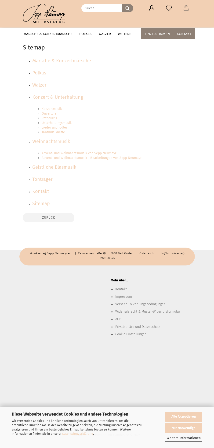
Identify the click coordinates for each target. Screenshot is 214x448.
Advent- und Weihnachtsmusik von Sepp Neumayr (79, 153)
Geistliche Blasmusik (54, 167)
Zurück (48, 218)
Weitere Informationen (184, 438)
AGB (118, 319)
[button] (151, 8)
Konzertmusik (52, 109)
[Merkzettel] (169, 8)
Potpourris (49, 118)
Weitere (124, 34)
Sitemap (41, 203)
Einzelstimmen (157, 34)
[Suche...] (127, 8)
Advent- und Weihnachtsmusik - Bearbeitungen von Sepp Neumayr (91, 158)
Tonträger (42, 179)
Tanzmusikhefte (53, 132)
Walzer (104, 34)
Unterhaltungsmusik (57, 123)
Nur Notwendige (184, 428)
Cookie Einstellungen (130, 334)
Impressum (123, 297)
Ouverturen (50, 114)
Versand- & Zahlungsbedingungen (140, 304)
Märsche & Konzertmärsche (47, 34)
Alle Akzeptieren (183, 417)
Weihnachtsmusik (51, 141)
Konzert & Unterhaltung (57, 97)
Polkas (85, 34)
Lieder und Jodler (54, 128)
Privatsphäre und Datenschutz (137, 327)
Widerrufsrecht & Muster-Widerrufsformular (147, 312)
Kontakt (184, 34)
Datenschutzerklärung (77, 433)
